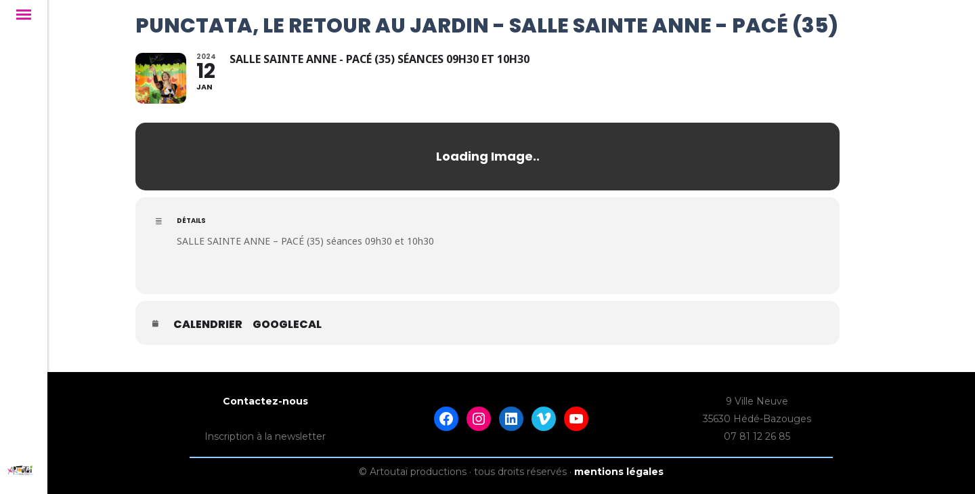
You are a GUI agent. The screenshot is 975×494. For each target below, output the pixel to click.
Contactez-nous (265, 401)
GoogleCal (287, 324)
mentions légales (619, 472)
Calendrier (207, 324)
